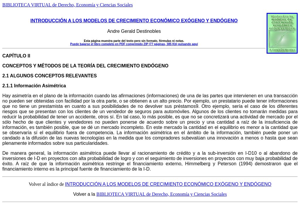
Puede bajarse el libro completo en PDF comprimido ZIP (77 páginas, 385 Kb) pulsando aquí (134, 44)
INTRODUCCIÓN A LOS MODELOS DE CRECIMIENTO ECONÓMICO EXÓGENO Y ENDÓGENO (134, 20)
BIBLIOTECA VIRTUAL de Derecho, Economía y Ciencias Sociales (67, 4)
